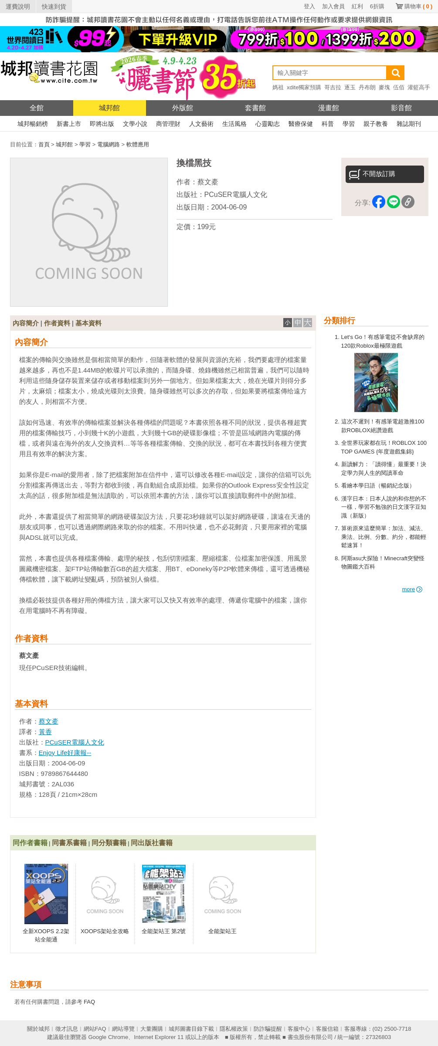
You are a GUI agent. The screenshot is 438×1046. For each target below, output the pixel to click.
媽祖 (278, 87)
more (412, 589)
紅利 (357, 6)
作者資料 (57, 323)
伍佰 (398, 87)
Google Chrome (108, 1037)
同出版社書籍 (152, 842)
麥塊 (384, 87)
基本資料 (88, 323)
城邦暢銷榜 (32, 123)
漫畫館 (328, 108)
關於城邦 (38, 1029)
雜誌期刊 (409, 123)
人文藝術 (201, 123)
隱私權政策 (234, 1029)
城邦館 (109, 108)
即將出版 (102, 123)
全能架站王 (222, 931)
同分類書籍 (109, 842)
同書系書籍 (69, 842)
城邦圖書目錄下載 (191, 1029)
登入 (309, 6)
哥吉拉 (332, 87)
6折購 (377, 6)
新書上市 (69, 123)
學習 (349, 123)
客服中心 (299, 1029)
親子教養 (375, 123)
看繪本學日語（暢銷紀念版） (378, 485)
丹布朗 (367, 87)
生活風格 (234, 123)
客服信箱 (327, 1029)
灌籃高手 (418, 87)
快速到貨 (54, 6)
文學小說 (135, 123)
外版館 (182, 108)
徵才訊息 (66, 1029)
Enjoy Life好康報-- (65, 752)
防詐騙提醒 (268, 1029)
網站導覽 (123, 1029)
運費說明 (18, 6)
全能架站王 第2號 (164, 931)
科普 (328, 123)
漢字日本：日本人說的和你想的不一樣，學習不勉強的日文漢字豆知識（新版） (383, 507)
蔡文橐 (207, 182)
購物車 (418, 6)
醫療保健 (301, 123)
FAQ (89, 1002)
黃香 (45, 731)
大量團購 (151, 1029)
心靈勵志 (267, 123)
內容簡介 (26, 323)
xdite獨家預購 (304, 87)
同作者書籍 (30, 842)
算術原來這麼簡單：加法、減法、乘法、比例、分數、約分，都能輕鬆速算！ (383, 536)
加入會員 (333, 6)
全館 (37, 108)
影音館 (401, 108)
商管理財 (168, 123)
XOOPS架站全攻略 (105, 931)
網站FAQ (95, 1029)
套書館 (255, 108)
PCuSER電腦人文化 (235, 194)
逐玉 (350, 87)
